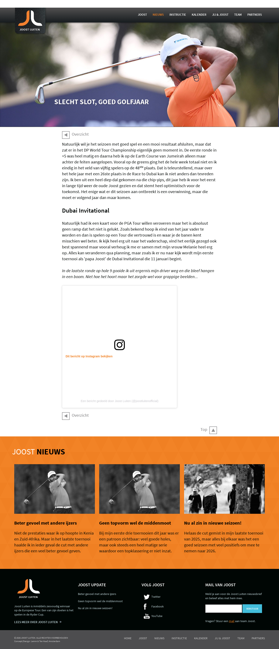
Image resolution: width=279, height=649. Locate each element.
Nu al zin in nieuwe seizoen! (212, 523)
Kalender (199, 15)
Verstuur (252, 608)
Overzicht (80, 134)
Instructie (177, 15)
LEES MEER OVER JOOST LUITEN (36, 622)
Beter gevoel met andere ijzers (45, 523)
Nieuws (158, 15)
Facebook (157, 606)
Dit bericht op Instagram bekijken (89, 356)
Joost (142, 15)
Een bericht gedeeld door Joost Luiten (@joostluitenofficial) (119, 401)
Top (203, 429)
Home (127, 638)
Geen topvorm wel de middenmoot (135, 523)
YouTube (156, 616)
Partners (254, 15)
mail (231, 621)
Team (238, 15)
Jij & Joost (220, 15)
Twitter (156, 597)
